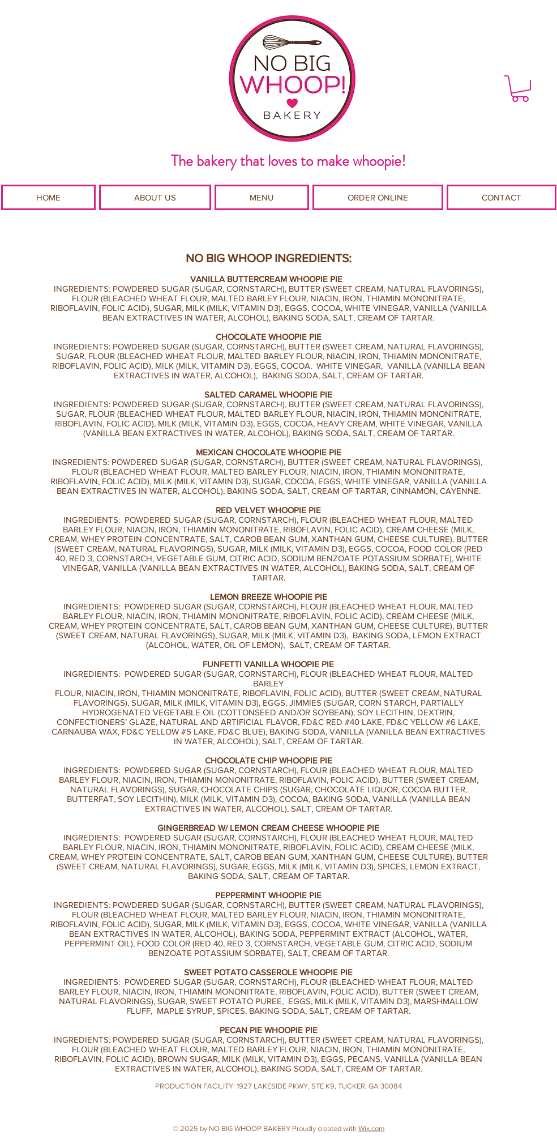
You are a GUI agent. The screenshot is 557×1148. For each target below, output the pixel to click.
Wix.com (371, 1128)
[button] (520, 88)
